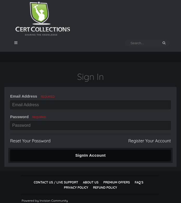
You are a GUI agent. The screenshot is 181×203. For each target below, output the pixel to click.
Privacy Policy (76, 187)
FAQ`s (139, 182)
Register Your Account (149, 140)
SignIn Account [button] (90, 155)
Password (28, 117)
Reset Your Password (30, 140)
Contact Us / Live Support (56, 182)
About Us (90, 182)
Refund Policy (105, 187)
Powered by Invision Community (45, 200)
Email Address (32, 96)
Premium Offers (116, 182)
